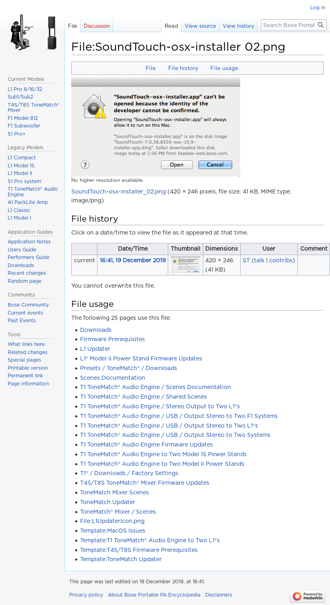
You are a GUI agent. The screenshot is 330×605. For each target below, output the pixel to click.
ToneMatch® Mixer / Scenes (118, 511)
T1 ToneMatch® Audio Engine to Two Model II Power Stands (162, 464)
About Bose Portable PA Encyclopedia (154, 595)
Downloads (95, 330)
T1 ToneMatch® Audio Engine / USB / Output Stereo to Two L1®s (169, 425)
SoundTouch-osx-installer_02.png (118, 191)
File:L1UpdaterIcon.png (112, 521)
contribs (281, 260)
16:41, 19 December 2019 (133, 260)
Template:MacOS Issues (112, 530)
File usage (224, 68)
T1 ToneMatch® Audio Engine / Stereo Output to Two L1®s (160, 406)
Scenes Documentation (112, 378)
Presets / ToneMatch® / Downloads (128, 368)
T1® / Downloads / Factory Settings (129, 473)
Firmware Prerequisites (112, 339)
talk (259, 260)
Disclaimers (218, 595)
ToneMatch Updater (107, 502)
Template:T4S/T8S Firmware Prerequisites (139, 550)
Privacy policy (86, 595)
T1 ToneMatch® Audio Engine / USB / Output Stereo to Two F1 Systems (179, 416)
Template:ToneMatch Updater (121, 559)
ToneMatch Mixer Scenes (114, 492)
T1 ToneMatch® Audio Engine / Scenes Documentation (155, 387)
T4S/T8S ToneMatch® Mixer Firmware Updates (144, 482)
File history (183, 68)
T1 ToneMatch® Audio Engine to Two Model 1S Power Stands (163, 454)
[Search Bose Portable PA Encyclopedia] (294, 25)
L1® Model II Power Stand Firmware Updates (141, 358)
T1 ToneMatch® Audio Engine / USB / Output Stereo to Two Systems (175, 435)
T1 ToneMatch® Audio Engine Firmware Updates (146, 444)
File (151, 68)
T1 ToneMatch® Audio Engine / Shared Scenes (143, 396)
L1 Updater (95, 349)
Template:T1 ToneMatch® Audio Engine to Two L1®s (150, 540)
